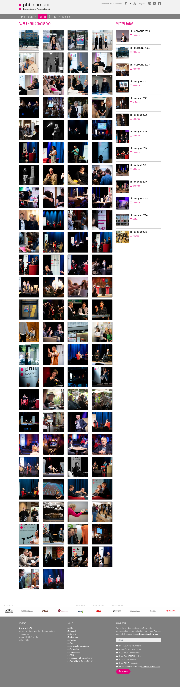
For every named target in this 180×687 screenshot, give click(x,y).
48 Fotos (135, 152)
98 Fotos (135, 52)
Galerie (43, 16)
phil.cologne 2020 (139, 115)
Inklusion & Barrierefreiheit (80, 658)
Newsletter (73, 649)
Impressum (74, 652)
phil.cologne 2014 (139, 215)
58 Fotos (135, 119)
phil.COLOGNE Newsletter (130, 646)
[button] (126, 3)
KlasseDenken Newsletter (130, 649)
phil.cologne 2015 (139, 198)
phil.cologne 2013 (139, 232)
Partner (66, 16)
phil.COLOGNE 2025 (140, 31)
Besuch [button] (32, 16)
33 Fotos (135, 219)
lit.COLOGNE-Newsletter (129, 653)
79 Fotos (135, 35)
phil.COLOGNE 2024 (140, 48)
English (142, 3)
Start (22, 16)
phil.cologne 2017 (139, 165)
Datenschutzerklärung (78, 646)
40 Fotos (135, 202)
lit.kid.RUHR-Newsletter (129, 663)
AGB (71, 655)
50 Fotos (135, 169)
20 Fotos (135, 186)
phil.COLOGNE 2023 (140, 64)
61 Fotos (135, 102)
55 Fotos (135, 85)
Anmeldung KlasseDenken (80, 661)
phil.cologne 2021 (139, 98)
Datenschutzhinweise (150, 667)
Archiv (72, 643)
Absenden (123, 671)
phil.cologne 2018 (139, 148)
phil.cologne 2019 (139, 131)
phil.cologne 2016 (139, 181)
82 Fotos (135, 69)
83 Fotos (135, 135)
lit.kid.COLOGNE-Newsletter (131, 656)
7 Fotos (134, 236)
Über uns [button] (54, 16)
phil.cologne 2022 (139, 81)
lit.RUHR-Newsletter (127, 660)
